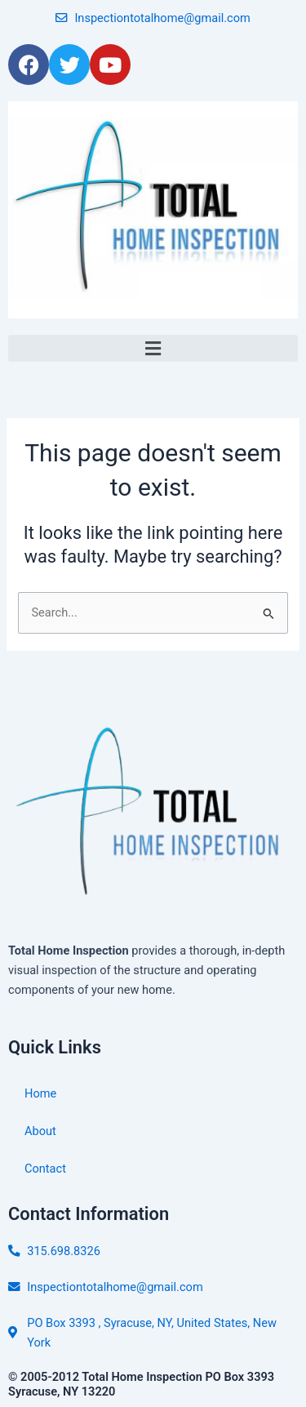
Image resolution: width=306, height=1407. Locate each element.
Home (40, 1093)
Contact (45, 1168)
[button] (153, 348)
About (40, 1131)
